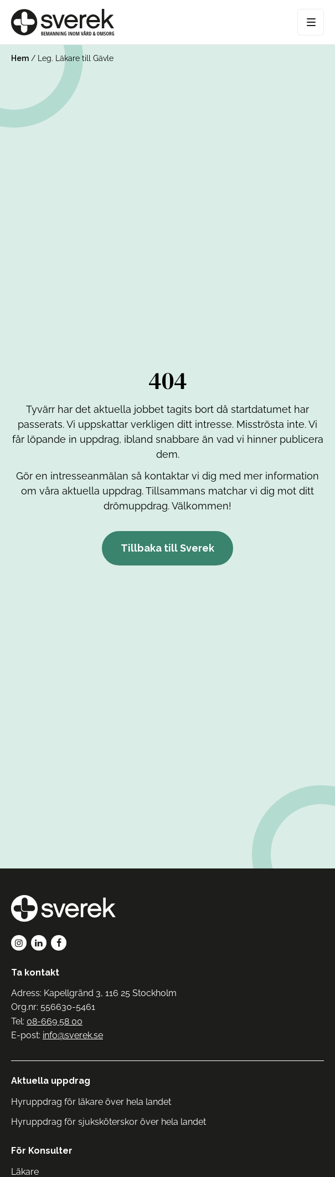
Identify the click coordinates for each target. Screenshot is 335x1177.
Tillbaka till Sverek (167, 548)
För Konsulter (42, 1150)
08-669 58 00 (55, 1021)
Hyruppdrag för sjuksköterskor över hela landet (108, 1122)
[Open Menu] (310, 22)
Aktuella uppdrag (50, 1080)
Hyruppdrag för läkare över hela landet (91, 1102)
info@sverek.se (73, 1035)
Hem (20, 58)
